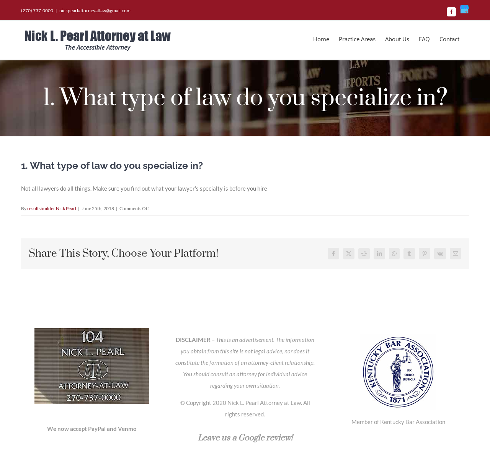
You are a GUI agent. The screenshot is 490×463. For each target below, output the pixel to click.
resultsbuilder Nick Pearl (51, 208)
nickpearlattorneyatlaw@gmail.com (95, 10)
